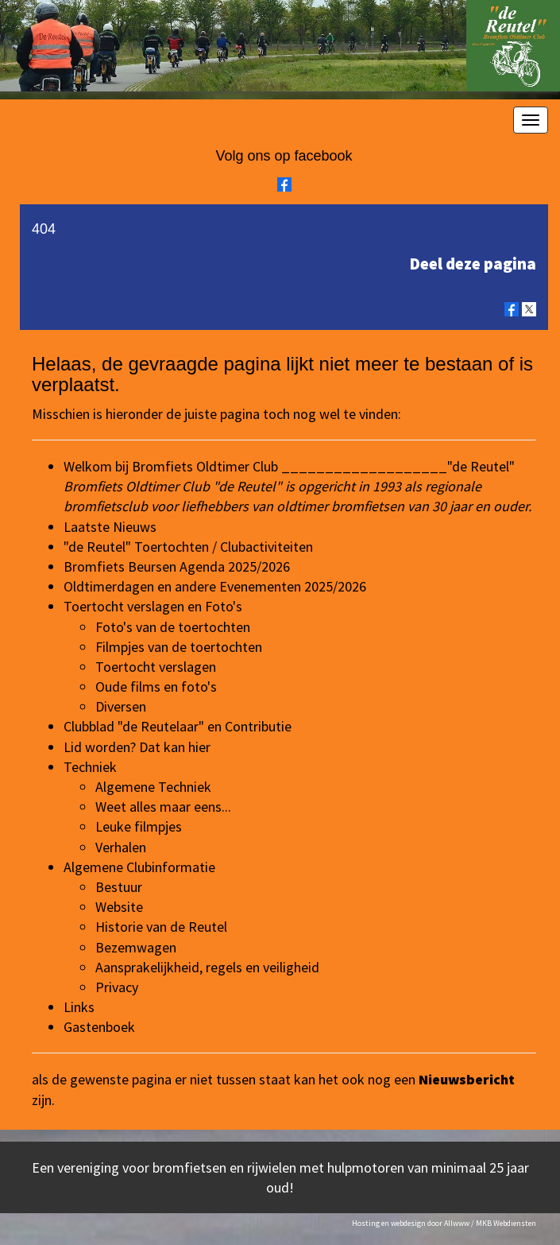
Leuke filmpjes (138, 826)
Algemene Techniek (153, 787)
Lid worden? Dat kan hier (137, 747)
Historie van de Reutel (161, 926)
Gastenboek (99, 1027)
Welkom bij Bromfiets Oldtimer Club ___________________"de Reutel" (289, 466)
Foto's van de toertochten (172, 627)
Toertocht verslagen (155, 666)
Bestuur (118, 887)
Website (119, 907)
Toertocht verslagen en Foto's (153, 606)
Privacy (116, 987)
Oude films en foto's (156, 686)
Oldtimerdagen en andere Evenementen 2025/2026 (215, 586)
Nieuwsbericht (467, 1079)
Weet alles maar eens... (163, 806)
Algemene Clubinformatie (139, 867)
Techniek (90, 767)
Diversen (120, 706)
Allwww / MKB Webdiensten (490, 1223)
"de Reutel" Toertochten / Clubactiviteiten (188, 546)
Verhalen (120, 847)
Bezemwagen (135, 947)
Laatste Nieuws (110, 527)
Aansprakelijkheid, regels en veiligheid (207, 967)
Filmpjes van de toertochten (178, 647)
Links (79, 1007)
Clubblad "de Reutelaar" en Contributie (178, 726)
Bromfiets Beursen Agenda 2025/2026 (177, 566)
